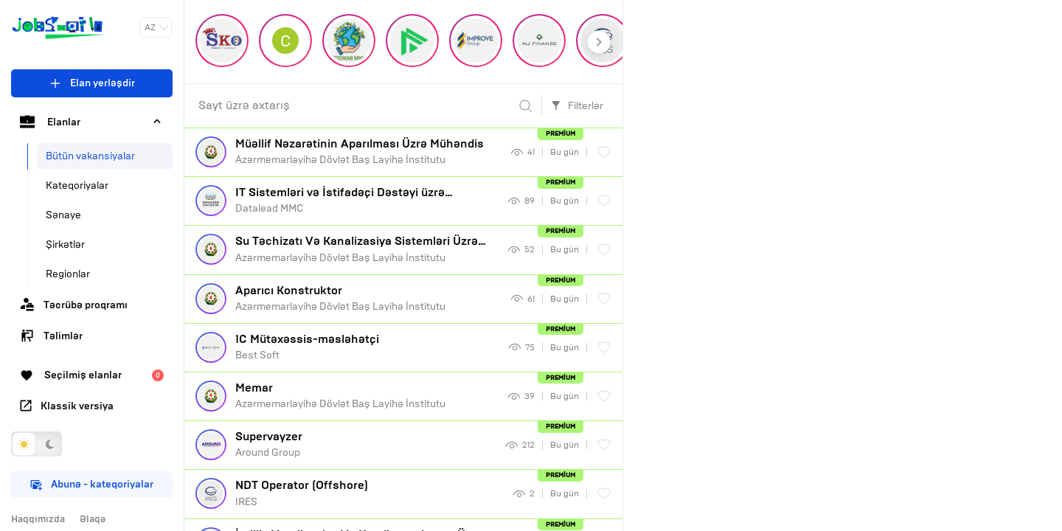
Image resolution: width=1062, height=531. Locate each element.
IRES (368, 492)
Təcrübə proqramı (74, 304)
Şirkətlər (65, 244)
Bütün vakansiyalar (90, 156)
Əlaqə (92, 519)
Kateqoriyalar (77, 185)
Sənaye (63, 215)
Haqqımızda (38, 519)
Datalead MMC (366, 200)
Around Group (365, 444)
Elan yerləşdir (92, 83)
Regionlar (68, 274)
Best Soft (366, 346)
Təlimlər (51, 335)
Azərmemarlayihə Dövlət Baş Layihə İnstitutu (367, 151)
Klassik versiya (67, 406)
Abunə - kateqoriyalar (91, 484)
